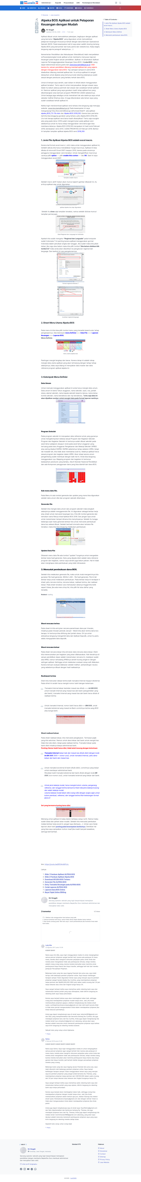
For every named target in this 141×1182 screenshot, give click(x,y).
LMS (78, 3)
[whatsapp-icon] (35, 1169)
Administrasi (46, 3)
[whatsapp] (36, 27)
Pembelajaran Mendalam (91, 3)
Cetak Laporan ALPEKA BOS (56, 887)
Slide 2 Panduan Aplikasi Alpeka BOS (59, 877)
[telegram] (36, 31)
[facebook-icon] (21, 1169)
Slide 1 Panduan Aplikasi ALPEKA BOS (60, 874)
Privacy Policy (104, 1159)
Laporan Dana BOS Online (55, 890)
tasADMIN (73, 1178)
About (101, 1148)
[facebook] (36, 24)
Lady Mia (48, 945)
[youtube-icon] (28, 1169)
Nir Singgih (32, 1149)
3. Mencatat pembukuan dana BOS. (116, 35)
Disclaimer (102, 1151)
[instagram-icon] (25, 1169)
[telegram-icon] (32, 1169)
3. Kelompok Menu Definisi (113, 32)
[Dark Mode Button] (116, 3)
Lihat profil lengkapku (28, 1164)
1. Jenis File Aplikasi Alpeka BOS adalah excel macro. (117, 24)
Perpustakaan (69, 3)
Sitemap (102, 1157)
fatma (47, 1039)
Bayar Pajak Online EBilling (55, 892)
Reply (48, 1034)
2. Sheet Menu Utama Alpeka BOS (115, 29)
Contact (102, 1154)
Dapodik (58, 3)
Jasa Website (103, 1162)
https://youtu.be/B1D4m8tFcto (57, 864)
